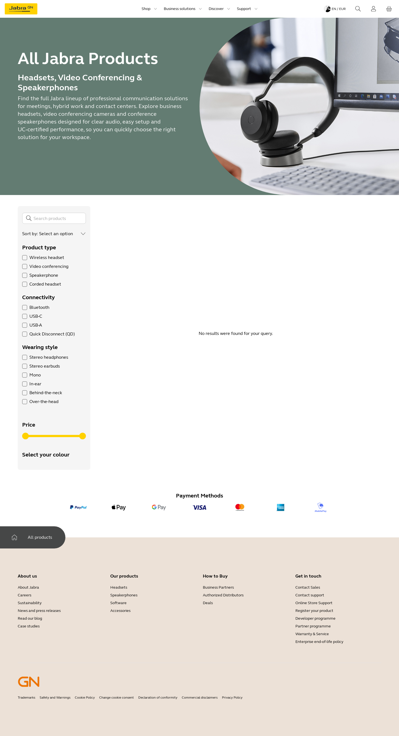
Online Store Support (313, 603)
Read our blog (30, 618)
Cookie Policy (85, 697)
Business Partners (218, 587)
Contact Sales (307, 587)
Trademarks (26, 697)
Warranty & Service (312, 634)
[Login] (373, 9)
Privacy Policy (232, 697)
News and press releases (39, 610)
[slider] (25, 436)
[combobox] (62, 233)
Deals (208, 603)
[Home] (14, 537)
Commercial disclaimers (200, 697)
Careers (24, 595)
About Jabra (28, 587)
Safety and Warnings (55, 697)
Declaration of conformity (157, 697)
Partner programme (313, 626)
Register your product (314, 610)
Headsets (118, 587)
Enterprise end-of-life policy (319, 641)
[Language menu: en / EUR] (335, 9)
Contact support (309, 595)
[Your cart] (389, 9)
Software (118, 603)
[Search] (358, 9)
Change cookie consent (116, 697)
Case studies (29, 626)
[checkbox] (24, 257)
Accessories (120, 610)
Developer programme (315, 618)
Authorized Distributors (223, 595)
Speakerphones (123, 595)
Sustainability (30, 603)
